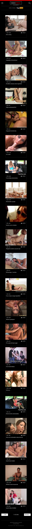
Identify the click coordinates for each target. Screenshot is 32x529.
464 (18, 514)
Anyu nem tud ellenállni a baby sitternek (16, 429)
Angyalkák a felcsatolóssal (16, 52)
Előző (4, 514)
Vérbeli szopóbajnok (16, 311)
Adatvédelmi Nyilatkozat (16, 522)
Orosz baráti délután (16, 358)
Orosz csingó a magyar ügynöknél (16, 287)
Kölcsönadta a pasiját (16, 193)
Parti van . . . (16, 382)
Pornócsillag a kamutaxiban (16, 170)
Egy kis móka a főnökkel (16, 500)
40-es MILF (16, 146)
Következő (27, 514)
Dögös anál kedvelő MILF (16, 99)
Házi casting (16, 26)
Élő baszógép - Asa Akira (16, 264)
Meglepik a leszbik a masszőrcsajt (16, 240)
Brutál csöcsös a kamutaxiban (16, 405)
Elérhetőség (16, 523)
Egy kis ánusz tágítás (16, 452)
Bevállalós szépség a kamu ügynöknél (16, 75)
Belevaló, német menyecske (16, 476)
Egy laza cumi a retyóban (16, 217)
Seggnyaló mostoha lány (16, 122)
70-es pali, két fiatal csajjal (16, 335)
